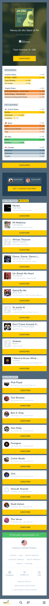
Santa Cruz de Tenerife (13, 129)
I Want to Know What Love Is (28, 358)
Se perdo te (18, 307)
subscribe (24, 58)
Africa (20, 564)
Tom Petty (16, 326)
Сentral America (16, 560)
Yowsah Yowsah (24, 258)
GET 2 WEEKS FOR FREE (24, 188)
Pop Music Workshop (24, 35)
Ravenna (8, 143)
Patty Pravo (17, 309)
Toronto (7, 156)
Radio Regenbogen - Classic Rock (17, 91)
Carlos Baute (17, 225)
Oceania (28, 564)
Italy (9, 137)
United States (13, 109)
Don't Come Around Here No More (28, 324)
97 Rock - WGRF (11, 77)
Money (16, 206)
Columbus (8, 118)
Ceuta (7, 126)
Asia (21, 555)
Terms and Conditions (24, 586)
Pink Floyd (16, 208)
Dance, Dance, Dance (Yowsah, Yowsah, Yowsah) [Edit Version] (28, 256)
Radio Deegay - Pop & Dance (15, 94)
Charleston (9, 115)
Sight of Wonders (19, 242)
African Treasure (21, 239)
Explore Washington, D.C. (24, 535)
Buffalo (7, 112)
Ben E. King (17, 292)
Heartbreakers (28, 326)
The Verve (16, 519)
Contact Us (24, 574)
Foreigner (16, 360)
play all (23, 201)
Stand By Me (19, 290)
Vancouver (8, 150)
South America (34, 560)
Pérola (15, 343)
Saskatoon (8, 153)
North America (32, 555)
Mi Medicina (19, 222)
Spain (10, 123)
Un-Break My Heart (23, 273)
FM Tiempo (9, 83)
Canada (11, 147)
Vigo (6, 132)
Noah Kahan (17, 504)
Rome (7, 140)
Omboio (16, 341)
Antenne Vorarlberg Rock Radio (16, 97)
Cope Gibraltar (10, 80)
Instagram (10, 573)
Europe (13, 555)
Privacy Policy (24, 582)
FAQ (39, 573)
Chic (14, 258)
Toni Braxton (17, 275)
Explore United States (24, 544)
